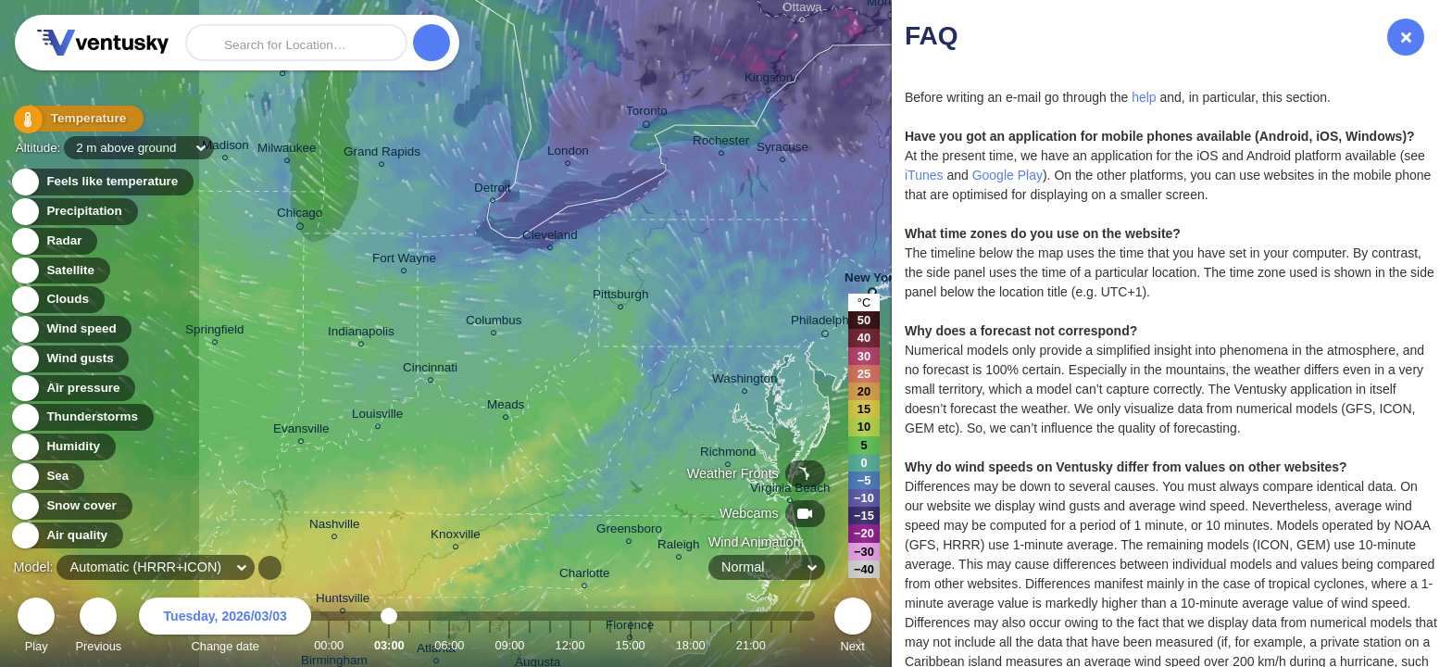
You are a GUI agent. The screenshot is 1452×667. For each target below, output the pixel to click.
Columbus (494, 323)
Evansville (301, 431)
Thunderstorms (81, 417)
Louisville (377, 416)
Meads (505, 407)
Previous (98, 627)
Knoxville (456, 537)
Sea (47, 476)
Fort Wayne (404, 261)
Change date (225, 627)
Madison (225, 147)
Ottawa (802, 9)
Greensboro (629, 531)
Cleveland (550, 237)
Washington (744, 381)
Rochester (721, 143)
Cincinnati (430, 370)
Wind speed (71, 329)
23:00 (791, 645)
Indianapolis (361, 334)
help (1144, 97)
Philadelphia (824, 323)
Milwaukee (286, 150)
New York (872, 281)
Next (852, 627)
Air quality (66, 535)
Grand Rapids (382, 154)
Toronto (647, 114)
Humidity (62, 447)
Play (36, 627)
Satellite (59, 271)
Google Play (1007, 175)
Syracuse (782, 149)
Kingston (769, 80)
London (568, 153)
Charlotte (584, 575)
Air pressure (72, 388)
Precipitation (73, 211)
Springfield (214, 332)
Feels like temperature (101, 182)
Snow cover (71, 506)
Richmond (728, 454)
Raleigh (678, 547)
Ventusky (100, 42)
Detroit (492, 190)
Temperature (73, 120)
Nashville (334, 526)
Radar (53, 241)
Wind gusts (69, 359)
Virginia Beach (790, 490)
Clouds (57, 299)
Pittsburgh (621, 297)
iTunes (924, 175)
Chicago (299, 216)
